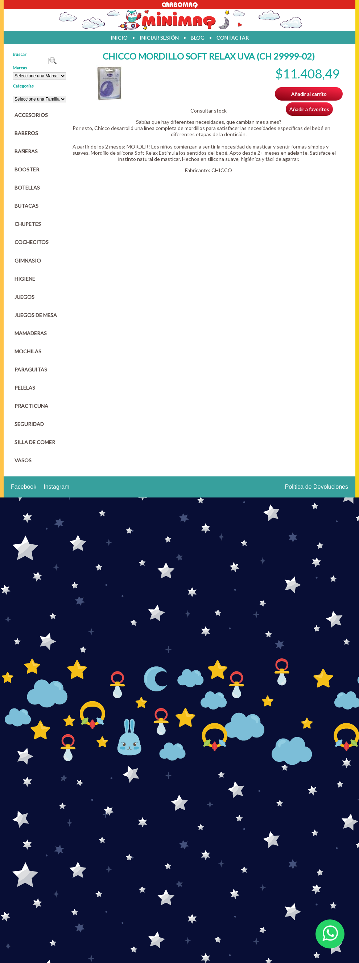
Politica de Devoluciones (316, 487)
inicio (119, 37)
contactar (232, 37)
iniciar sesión (159, 37)
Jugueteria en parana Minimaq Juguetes (179, 20)
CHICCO (221, 170)
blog (198, 37)
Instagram (56, 487)
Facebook (23, 487)
